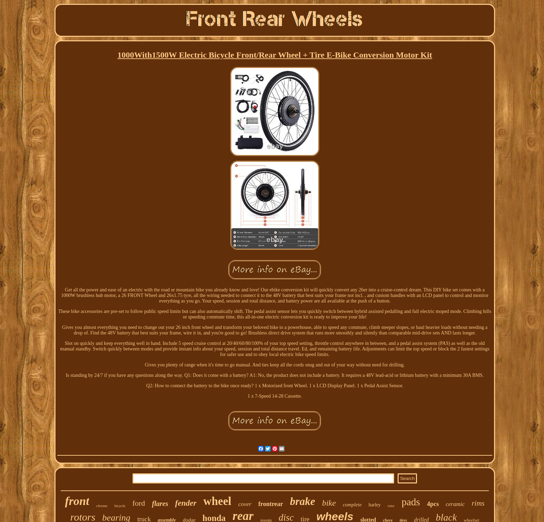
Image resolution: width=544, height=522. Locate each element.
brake (302, 501)
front (77, 501)
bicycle (120, 506)
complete (352, 504)
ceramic (455, 504)
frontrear (270, 503)
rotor (391, 506)
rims (477, 503)
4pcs (433, 503)
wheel (217, 501)
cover (245, 504)
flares (160, 503)
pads (410, 501)
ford (138, 503)
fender (185, 503)
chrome (102, 506)
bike (329, 502)
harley (374, 504)
